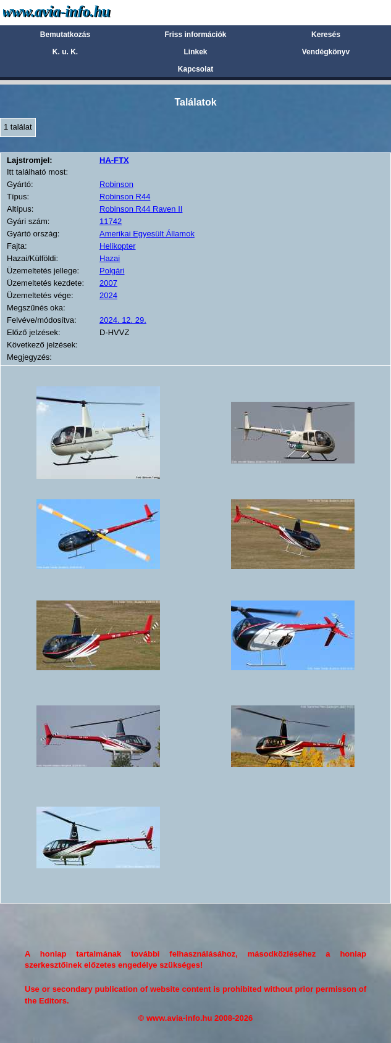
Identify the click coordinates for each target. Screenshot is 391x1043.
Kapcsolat (195, 69)
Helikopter (117, 246)
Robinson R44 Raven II (140, 209)
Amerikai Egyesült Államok (147, 233)
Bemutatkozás (65, 34)
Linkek (195, 52)
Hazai (109, 258)
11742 (110, 221)
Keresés (325, 34)
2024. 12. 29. (122, 320)
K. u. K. (65, 52)
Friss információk (195, 34)
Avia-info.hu (78, 12)
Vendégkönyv (326, 52)
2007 (108, 283)
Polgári (111, 270)
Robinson (116, 184)
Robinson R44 (124, 196)
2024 (108, 295)
